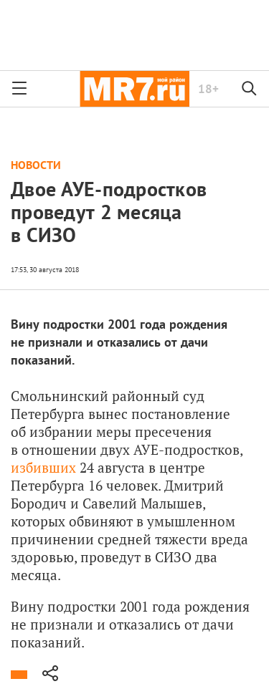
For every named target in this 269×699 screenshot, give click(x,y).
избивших (43, 467)
